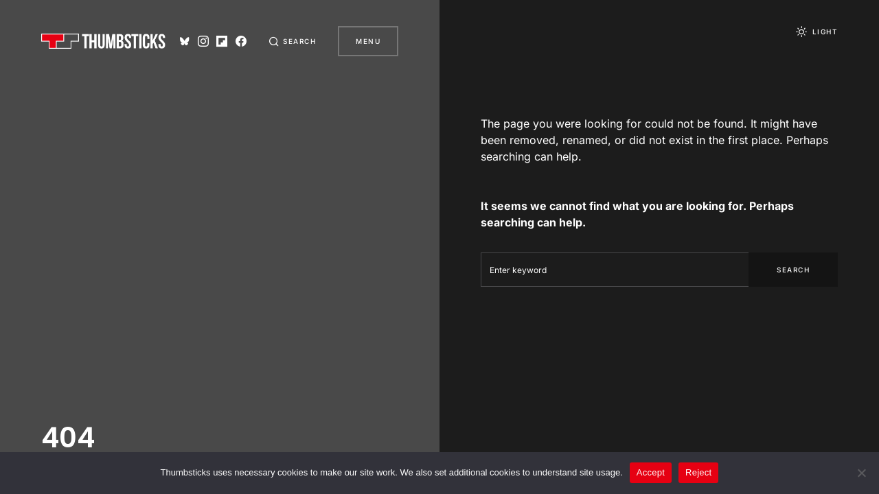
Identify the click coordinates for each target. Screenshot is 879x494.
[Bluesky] (184, 41)
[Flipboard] (221, 41)
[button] (293, 41)
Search (793, 270)
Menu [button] (368, 41)
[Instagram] (203, 41)
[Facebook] (241, 41)
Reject (698, 472)
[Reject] (862, 473)
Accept (651, 472)
